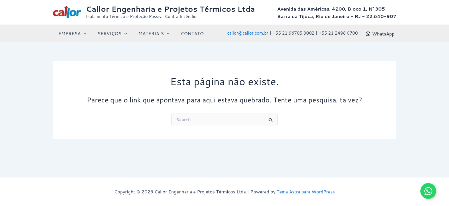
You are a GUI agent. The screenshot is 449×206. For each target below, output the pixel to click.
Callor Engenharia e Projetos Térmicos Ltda (170, 9)
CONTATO (184, 33)
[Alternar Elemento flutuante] (428, 191)
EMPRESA (71, 33)
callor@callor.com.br (247, 33)
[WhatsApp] (379, 33)
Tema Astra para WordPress (306, 191)
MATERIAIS (148, 33)
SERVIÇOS (109, 33)
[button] (82, 33)
